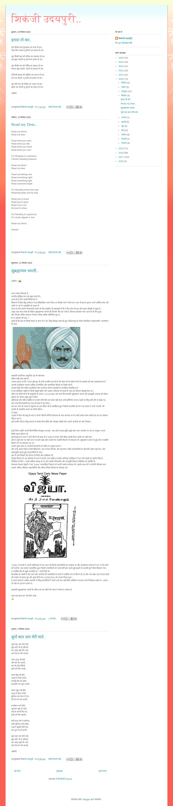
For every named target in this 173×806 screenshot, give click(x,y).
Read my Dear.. (23, 124)
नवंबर (123, 87)
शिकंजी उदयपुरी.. (46, 19)
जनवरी (124, 143)
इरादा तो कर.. (21, 40)
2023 (121, 66)
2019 (121, 148)
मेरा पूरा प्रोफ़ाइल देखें (123, 43)
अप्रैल (124, 134)
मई (122, 130)
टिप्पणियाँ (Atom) (65, 779)
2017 (121, 157)
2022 (121, 70)
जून (123, 126)
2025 (121, 57)
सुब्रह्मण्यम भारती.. (24, 271)
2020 (121, 79)
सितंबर (124, 95)
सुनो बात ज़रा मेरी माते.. (28, 637)
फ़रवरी (124, 139)
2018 (121, 153)
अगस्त (124, 117)
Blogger (86, 799)
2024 (121, 62)
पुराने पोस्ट (102, 771)
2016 (121, 161)
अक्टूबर (124, 91)
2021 (121, 74)
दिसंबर (124, 82)
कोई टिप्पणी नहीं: (55, 107)
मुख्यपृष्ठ (59, 771)
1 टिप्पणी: (52, 618)
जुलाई (123, 122)
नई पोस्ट (17, 771)
